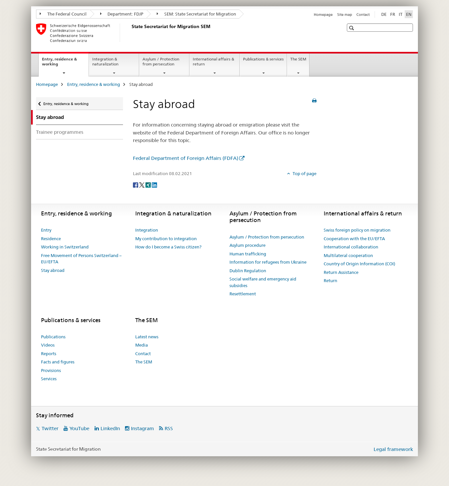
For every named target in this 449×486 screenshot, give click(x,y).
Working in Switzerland (65, 246)
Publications (53, 336)
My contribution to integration (166, 238)
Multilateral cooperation (348, 255)
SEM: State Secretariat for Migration (196, 14)
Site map (344, 14)
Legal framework (393, 449)
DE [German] (384, 14)
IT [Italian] (400, 14)
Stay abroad (52, 270)
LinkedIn (110, 428)
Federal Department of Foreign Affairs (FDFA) (185, 158)
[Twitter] (142, 184)
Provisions (51, 370)
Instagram (142, 428)
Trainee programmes (59, 132)
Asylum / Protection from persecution (161, 61)
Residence (51, 238)
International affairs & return (213, 61)
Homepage (323, 14)
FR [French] (392, 14)
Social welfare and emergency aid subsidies (262, 282)
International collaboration (351, 246)
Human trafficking (247, 253)
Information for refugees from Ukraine (267, 262)
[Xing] (148, 184)
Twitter (50, 428)
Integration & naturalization (105, 61)
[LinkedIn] (154, 184)
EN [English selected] (409, 14)
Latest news (146, 336)
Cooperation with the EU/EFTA (354, 238)
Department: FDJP (121, 14)
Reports (48, 353)
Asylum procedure (247, 245)
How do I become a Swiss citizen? (168, 246)
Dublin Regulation (247, 270)
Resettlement (242, 293)
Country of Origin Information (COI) (359, 263)
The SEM (298, 58)
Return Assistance (341, 272)
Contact (363, 14)
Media (141, 345)
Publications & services (263, 58)
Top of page (304, 173)
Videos (48, 345)
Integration (146, 230)
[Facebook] (136, 184)
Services (49, 378)
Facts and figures (57, 361)
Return (330, 280)
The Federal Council (63, 14)
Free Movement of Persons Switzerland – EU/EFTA (81, 259)
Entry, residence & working (59, 63)
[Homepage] (130, 32)
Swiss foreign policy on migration (357, 230)
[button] (352, 28)
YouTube (79, 428)
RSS (169, 428)
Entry (46, 230)
